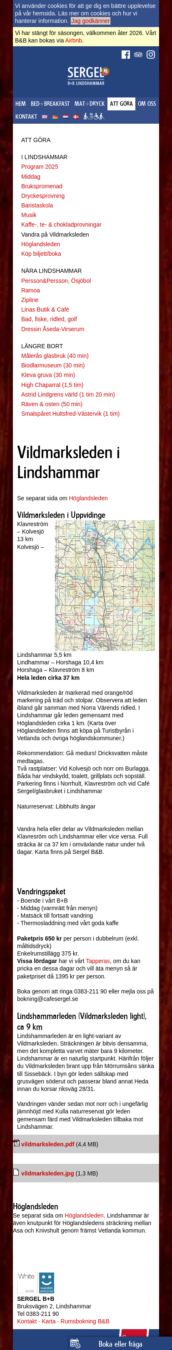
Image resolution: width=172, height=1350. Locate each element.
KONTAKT (26, 116)
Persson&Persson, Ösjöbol (56, 280)
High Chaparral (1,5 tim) (52, 385)
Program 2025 (39, 166)
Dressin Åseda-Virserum (52, 329)
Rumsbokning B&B (85, 1321)
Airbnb (73, 40)
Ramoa (30, 290)
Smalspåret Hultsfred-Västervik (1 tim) (70, 413)
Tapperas (98, 961)
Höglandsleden (40, 244)
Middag (30, 176)
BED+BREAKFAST (50, 103)
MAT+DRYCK (90, 103)
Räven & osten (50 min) (51, 404)
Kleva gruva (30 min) (48, 375)
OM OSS (147, 103)
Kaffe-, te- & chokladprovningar (61, 224)
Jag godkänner (90, 20)
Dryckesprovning (43, 195)
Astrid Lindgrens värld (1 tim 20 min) (68, 394)
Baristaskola (37, 205)
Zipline (29, 300)
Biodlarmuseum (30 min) (53, 365)
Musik (29, 215)
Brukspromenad (41, 186)
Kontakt (27, 1321)
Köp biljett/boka (41, 253)
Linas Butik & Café (45, 309)
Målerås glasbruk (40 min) (55, 355)
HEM (20, 103)
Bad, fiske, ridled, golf (49, 319)
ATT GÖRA (121, 103)
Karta (48, 1321)
